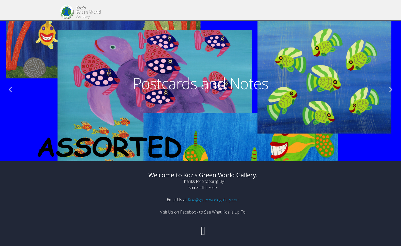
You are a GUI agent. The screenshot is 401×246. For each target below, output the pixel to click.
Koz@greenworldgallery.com (214, 200)
